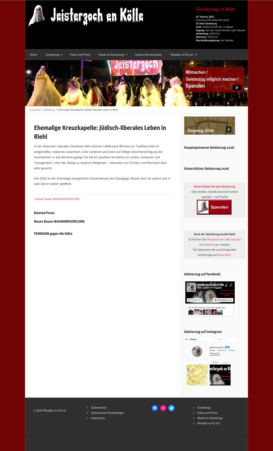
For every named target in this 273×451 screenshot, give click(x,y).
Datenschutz (99, 407)
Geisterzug (54, 54)
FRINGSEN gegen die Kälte (53, 234)
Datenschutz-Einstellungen (107, 412)
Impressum (98, 418)
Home (33, 54)
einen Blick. (224, 255)
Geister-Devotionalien (148, 54)
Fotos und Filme (80, 54)
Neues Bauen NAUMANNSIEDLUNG (58, 199)
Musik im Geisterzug (113, 54)
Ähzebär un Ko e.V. (184, 54)
